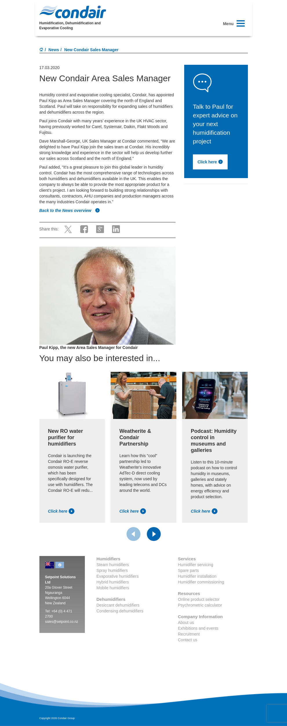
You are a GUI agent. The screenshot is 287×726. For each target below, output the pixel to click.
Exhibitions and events (198, 628)
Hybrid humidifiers (112, 582)
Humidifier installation (197, 576)
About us (186, 622)
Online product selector (199, 599)
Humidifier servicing (195, 564)
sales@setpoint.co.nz (61, 622)
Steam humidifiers (112, 564)
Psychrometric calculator (200, 605)
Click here (210, 162)
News (53, 49)
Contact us (187, 640)
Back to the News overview (69, 210)
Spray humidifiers (112, 570)
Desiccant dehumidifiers (118, 605)
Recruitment (189, 634)
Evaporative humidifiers (117, 576)
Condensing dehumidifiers (119, 611)
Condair (72, 12)
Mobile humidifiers (112, 587)
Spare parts (188, 570)
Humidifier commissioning (201, 582)
